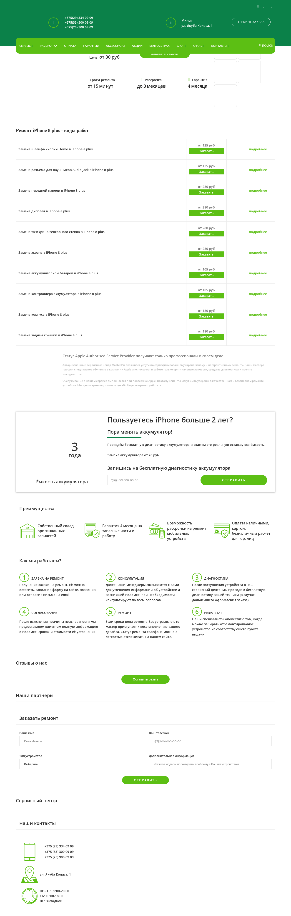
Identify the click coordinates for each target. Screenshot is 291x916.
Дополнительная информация (171, 755)
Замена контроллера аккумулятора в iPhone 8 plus (59, 294)
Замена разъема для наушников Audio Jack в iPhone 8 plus (65, 170)
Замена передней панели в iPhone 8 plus (51, 190)
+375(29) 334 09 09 (79, 18)
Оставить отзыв (145, 679)
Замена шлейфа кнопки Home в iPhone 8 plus (55, 149)
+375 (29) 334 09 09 (59, 846)
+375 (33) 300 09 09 (59, 851)
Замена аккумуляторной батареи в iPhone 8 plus (58, 273)
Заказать (206, 151)
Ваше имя (26, 733)
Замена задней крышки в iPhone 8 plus (50, 335)
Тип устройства (30, 755)
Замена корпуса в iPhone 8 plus (43, 314)
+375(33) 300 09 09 (79, 23)
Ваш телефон (159, 733)
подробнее (258, 149)
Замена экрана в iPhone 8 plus (42, 252)
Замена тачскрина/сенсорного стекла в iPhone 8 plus (61, 232)
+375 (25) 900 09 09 (59, 857)
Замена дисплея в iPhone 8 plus (44, 211)
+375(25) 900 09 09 (79, 27)
